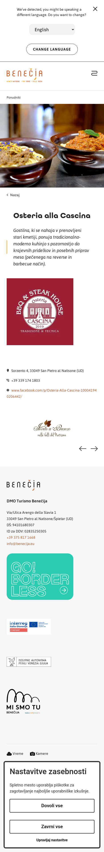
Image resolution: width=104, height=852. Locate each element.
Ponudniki (14, 97)
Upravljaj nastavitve (52, 840)
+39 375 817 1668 (21, 537)
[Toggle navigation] (94, 73)
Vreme (15, 753)
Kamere (39, 753)
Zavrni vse (52, 826)
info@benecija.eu (20, 543)
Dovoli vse (52, 805)
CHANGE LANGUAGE (52, 49)
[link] (40, 576)
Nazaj (13, 194)
